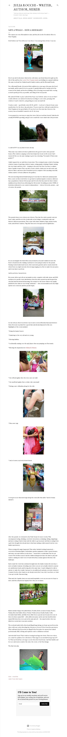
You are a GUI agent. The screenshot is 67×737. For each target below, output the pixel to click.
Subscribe (44, 704)
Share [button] (9, 676)
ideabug (38, 729)
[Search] (58, 5)
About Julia (18, 18)
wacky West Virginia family (30, 80)
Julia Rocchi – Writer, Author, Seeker (33, 7)
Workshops (37, 18)
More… (45, 18)
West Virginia (19, 679)
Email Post (15, 676)
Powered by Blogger (33, 726)
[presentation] (31, 710)
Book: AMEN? (27, 18)
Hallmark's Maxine (31, 347)
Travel (13, 679)
